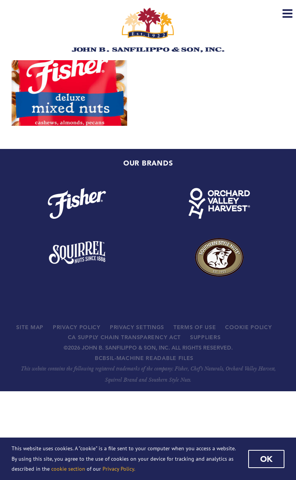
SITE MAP (30, 327)
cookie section (68, 468)
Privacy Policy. (119, 468)
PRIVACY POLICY (77, 327)
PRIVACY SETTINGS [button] (137, 327)
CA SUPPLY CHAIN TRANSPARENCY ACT (124, 337)
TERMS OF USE (194, 327)
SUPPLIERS (205, 337)
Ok (266, 459)
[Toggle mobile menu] (288, 13)
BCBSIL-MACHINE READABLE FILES (144, 358)
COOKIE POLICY (248, 327)
